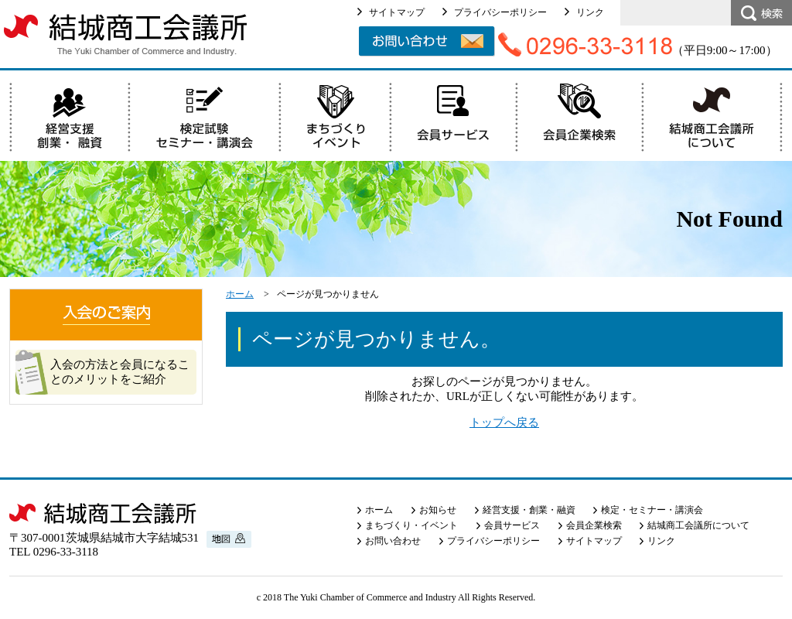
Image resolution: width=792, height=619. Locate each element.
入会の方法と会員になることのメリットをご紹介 (119, 371)
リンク (590, 12)
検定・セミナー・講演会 (652, 509)
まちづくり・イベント (411, 525)
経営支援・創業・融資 (529, 509)
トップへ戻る (504, 422)
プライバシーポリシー (500, 12)
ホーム (240, 294)
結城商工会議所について (698, 525)
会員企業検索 (594, 525)
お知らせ (437, 509)
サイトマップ (397, 12)
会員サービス (512, 525)
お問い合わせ (393, 540)
